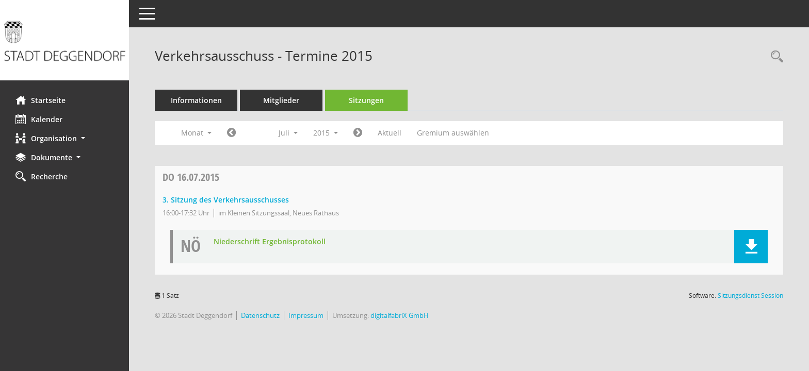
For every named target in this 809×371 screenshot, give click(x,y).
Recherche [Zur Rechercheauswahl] (41, 176)
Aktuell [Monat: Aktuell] (389, 133)
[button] (64, 138)
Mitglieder (281, 100)
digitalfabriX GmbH (399, 315)
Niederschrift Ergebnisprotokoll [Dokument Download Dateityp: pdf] (270, 242)
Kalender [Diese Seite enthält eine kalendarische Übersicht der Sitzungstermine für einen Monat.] (38, 119)
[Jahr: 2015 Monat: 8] (358, 133)
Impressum (305, 315)
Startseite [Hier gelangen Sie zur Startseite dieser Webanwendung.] (40, 100)
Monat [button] (196, 133)
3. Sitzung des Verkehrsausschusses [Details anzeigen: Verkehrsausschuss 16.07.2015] (226, 200)
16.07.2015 (191, 177)
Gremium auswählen (453, 133)
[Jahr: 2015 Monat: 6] (231, 133)
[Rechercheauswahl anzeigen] (774, 56)
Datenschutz (260, 315)
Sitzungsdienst (750, 295)
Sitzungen (366, 100)
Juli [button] (288, 133)
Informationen (196, 100)
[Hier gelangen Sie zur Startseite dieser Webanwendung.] (64, 44)
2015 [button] (325, 133)
